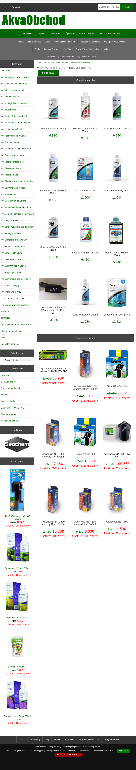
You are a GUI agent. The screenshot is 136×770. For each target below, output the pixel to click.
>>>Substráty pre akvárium (13, 266)
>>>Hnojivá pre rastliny (12, 272)
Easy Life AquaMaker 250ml (117, 254)
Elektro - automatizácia (110, 33)
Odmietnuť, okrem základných (69, 754)
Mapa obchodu (8, 401)
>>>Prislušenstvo (9, 194)
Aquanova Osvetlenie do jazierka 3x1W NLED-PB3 (53, 370)
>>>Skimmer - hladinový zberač (16, 148)
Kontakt (4, 394)
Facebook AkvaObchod (90, 42)
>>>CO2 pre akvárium (11, 253)
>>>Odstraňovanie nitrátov (13, 188)
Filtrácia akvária (61, 63)
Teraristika (55, 33)
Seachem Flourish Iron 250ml (85, 130)
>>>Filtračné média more (12, 162)
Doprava (5, 375)
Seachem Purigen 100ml (116, 314)
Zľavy (47, 42)
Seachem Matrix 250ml (53, 128)
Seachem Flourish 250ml (117, 128)
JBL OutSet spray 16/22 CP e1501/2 (17, 494)
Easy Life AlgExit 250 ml (85, 252)
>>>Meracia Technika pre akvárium (17, 214)
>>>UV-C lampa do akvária (13, 201)
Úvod (4, 7)
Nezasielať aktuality (10, 421)
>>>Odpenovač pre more (12, 155)
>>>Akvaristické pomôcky (13, 246)
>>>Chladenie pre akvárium (14, 240)
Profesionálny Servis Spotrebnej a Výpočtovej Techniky (71, 57)
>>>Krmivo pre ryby (10, 285)
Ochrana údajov (8, 382)
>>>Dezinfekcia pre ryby (12, 298)
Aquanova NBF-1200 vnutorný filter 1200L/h (85, 387)
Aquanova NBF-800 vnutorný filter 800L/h (53, 455)
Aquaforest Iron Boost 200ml (17, 698)
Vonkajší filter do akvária (81, 63)
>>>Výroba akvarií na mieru (14, 90)
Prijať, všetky (123, 750)
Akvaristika (47, 63)
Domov (21, 42)
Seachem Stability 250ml (117, 190)
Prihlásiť (16, 7)
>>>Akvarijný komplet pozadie (15, 77)
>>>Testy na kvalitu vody (12, 220)
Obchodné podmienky (11, 388)
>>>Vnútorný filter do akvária (14, 116)
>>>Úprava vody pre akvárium (15, 305)
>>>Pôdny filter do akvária (13, 136)
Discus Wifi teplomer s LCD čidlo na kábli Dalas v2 (53, 310)
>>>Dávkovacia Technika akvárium (17, 227)
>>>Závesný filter (9, 109)
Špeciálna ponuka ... (10, 344)
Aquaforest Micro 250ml (17, 600)
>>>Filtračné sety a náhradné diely (17, 181)
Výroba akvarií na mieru (64, 42)
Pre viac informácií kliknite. (103, 750)
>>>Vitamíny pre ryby (11, 292)
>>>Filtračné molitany (11, 168)
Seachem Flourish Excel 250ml (53, 192)
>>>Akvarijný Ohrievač (11, 233)
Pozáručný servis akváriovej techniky (92, 49)
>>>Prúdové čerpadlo (11, 142)
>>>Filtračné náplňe (10, 175)
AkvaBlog (67, 49)
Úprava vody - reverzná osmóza (80, 33)
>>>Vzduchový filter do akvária (15, 122)
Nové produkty (34, 42)
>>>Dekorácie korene (11, 259)
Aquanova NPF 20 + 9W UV (117, 455)
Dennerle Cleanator (17, 649)
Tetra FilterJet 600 (85, 454)
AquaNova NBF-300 (117, 521)
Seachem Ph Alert (85, 190)
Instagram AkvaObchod (114, 42)
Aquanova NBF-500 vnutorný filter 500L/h (85, 523)
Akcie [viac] (17, 461)
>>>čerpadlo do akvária (12, 129)
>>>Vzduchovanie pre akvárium (16, 207)
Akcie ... (4, 337)
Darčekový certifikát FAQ (12, 408)
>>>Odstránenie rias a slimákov (16, 279)
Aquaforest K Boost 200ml (17, 550)
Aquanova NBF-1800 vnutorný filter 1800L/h (53, 523)
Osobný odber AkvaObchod (47, 49)
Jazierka (41, 33)
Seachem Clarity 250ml (85, 314)
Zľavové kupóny (8, 414)
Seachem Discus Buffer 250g (53, 248)
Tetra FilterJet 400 (117, 386)
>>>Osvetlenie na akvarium (14, 83)
